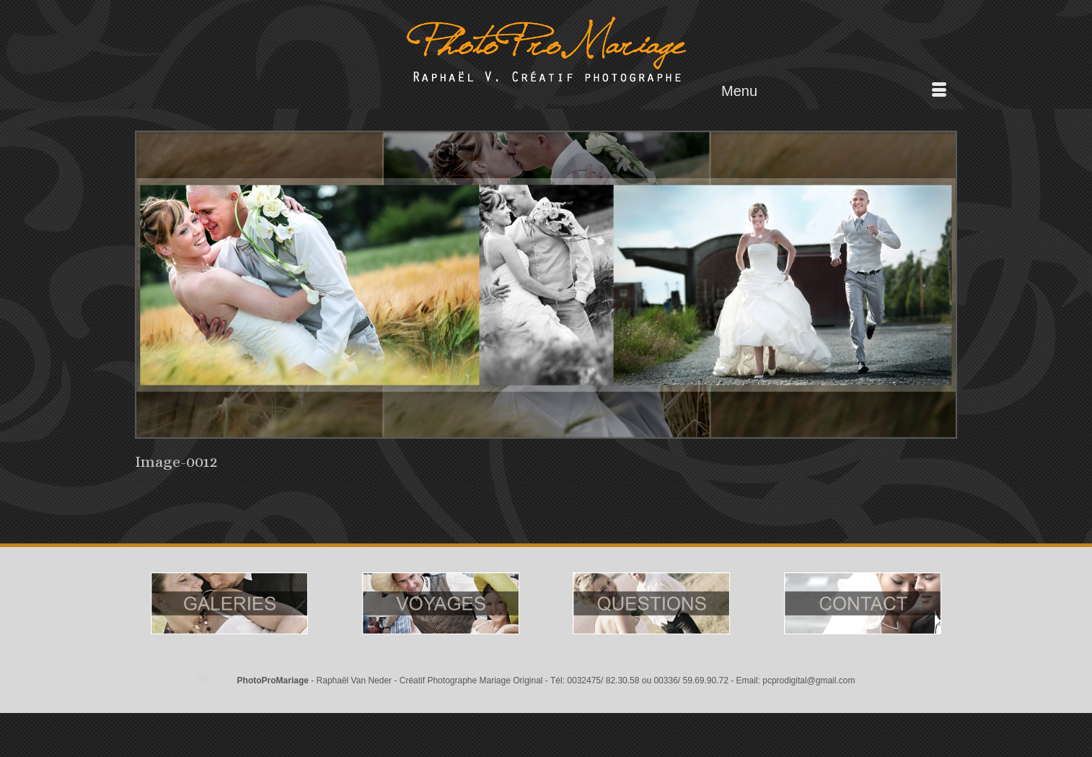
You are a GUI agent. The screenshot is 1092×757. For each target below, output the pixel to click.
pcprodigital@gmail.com (808, 680)
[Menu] (833, 91)
